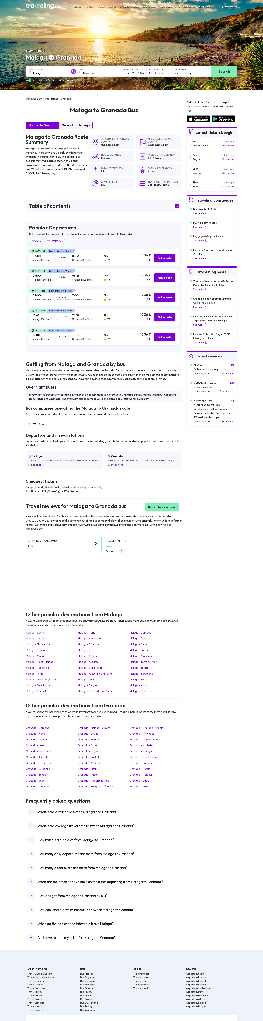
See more (200, 213)
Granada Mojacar (140, 774)
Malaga (106, 144)
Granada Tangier (37, 774)
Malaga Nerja (86, 632)
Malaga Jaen (86, 679)
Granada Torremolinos (143, 757)
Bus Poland (86, 999)
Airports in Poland (196, 1002)
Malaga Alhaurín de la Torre (95, 673)
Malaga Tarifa (138, 667)
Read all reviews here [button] (162, 507)
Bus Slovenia (87, 984)
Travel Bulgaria (35, 981)
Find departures (170, 6)
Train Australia (141, 988)
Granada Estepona (38, 768)
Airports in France (196, 977)
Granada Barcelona (38, 763)
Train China (139, 981)
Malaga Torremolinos (39, 644)
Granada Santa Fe (89, 757)
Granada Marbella (141, 745)
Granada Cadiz (139, 780)
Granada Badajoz (140, 763)
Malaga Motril (138, 685)
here (40, 464)
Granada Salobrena (38, 751)
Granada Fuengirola (142, 751)
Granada (154, 144)
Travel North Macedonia (40, 977)
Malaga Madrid (35, 656)
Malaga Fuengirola (38, 667)
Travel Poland (34, 999)
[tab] (104, 258)
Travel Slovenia (35, 1002)
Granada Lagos (88, 751)
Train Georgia (141, 984)
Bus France (86, 991)
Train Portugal (141, 973)
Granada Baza (139, 786)
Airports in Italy (194, 991)
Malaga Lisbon (139, 650)
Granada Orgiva (36, 739)
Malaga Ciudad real (141, 691)
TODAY (36, 241)
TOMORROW (55, 241)
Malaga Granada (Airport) (42, 679)
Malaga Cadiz (138, 638)
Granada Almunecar (142, 733)
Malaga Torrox (139, 679)
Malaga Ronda (35, 650)
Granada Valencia (37, 745)
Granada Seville (88, 733)
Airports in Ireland (196, 981)
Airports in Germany (197, 995)
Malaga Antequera (90, 656)
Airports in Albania (196, 999)
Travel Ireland (34, 1006)
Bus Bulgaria (87, 977)
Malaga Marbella (36, 691)
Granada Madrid (88, 739)
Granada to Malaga (76, 125)
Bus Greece (86, 988)
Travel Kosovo (35, 1010)
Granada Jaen (35, 780)
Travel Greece (35, 984)
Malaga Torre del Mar (143, 662)
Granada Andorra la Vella (93, 780)
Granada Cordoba (37, 727)
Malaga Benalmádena (40, 685)
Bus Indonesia (87, 1010)
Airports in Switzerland (198, 988)
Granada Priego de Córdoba (96, 786)
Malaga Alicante (88, 662)
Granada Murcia (139, 768)
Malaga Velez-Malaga (39, 662)
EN (210, 6)
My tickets (228, 6)
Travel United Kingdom (39, 973)
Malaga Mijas (34, 673)
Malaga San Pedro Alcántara (96, 691)
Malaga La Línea (36, 638)
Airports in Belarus (196, 984)
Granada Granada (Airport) (146, 727)
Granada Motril (87, 768)
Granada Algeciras (90, 745)
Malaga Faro (86, 650)
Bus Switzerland (89, 1002)
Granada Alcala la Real (143, 739)
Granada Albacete (38, 786)
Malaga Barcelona (141, 673)
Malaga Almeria (139, 644)
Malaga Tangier (88, 685)
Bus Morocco (87, 973)
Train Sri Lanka (141, 977)
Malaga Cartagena (90, 667)
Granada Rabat (88, 774)
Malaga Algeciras (140, 656)
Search (224, 71)
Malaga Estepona (89, 644)
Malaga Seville (35, 632)
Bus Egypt (85, 995)
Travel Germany (36, 988)
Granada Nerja (35, 733)
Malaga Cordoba (140, 632)
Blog (201, 6)
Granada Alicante (37, 757)
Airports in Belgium (196, 1006)
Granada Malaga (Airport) (94, 727)
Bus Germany (87, 981)
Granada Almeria (89, 763)
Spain (115, 144)
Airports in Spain (195, 973)
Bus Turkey (86, 1006)
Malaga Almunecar (90, 638)
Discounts (189, 6)
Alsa (41, 424)
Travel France (35, 995)
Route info (228, 145)
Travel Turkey (34, 991)
